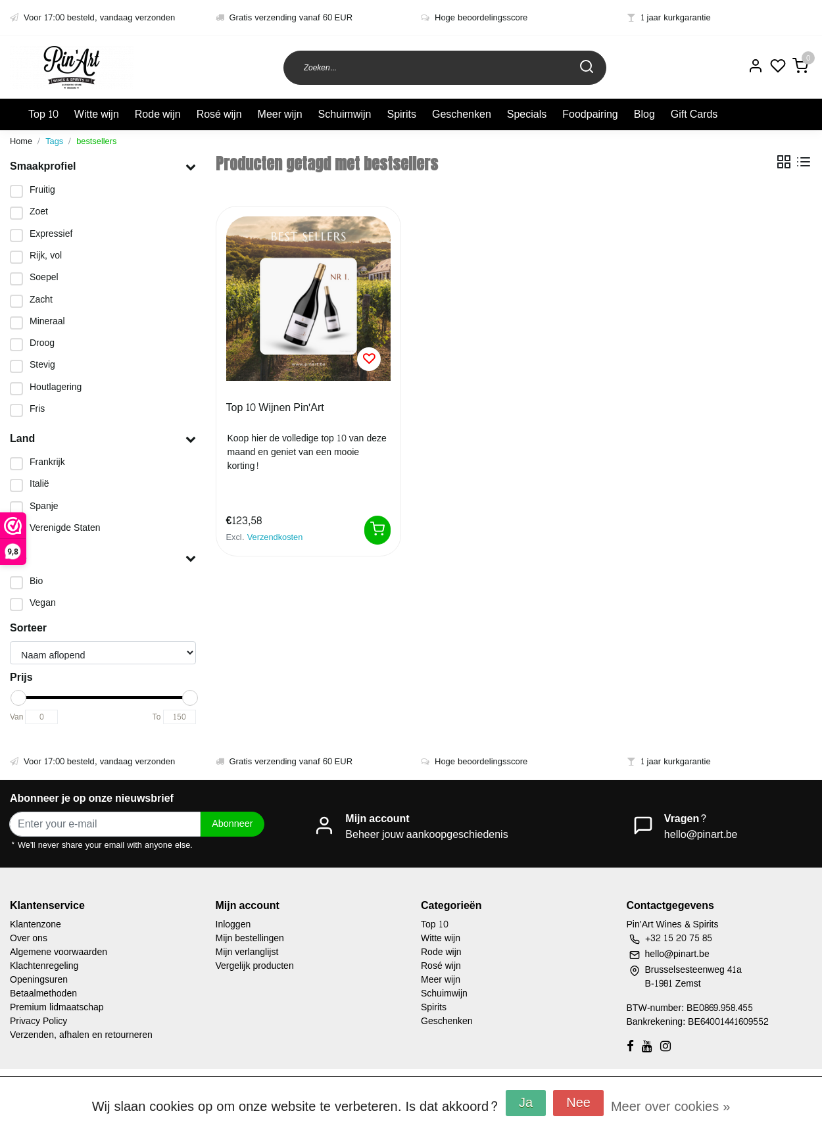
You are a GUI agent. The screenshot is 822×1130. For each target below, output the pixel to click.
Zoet (39, 211)
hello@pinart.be (701, 834)
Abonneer (232, 823)
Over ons (28, 938)
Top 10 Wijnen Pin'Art (275, 408)
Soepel (44, 277)
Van (16, 717)
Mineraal (47, 321)
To (157, 717)
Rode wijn (158, 114)
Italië (39, 484)
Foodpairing (590, 114)
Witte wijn (96, 114)
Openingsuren (39, 979)
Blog (644, 114)
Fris (37, 409)
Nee (578, 1103)
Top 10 (43, 114)
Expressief (51, 234)
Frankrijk (47, 462)
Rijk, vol (46, 255)
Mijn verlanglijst (247, 952)
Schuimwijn (345, 114)
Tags (54, 141)
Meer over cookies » (670, 1107)
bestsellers (96, 141)
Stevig (42, 364)
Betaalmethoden (43, 993)
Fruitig (42, 190)
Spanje (44, 506)
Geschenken (461, 114)
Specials (526, 114)
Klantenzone (35, 924)
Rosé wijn (219, 114)
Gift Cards (694, 114)
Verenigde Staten (65, 528)
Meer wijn (280, 114)
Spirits (401, 114)
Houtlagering (56, 387)
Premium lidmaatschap (57, 1007)
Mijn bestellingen (250, 938)
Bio (36, 581)
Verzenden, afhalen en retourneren (81, 1035)
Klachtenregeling (44, 966)
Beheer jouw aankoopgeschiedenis (426, 834)
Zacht (41, 299)
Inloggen (233, 924)
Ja (526, 1103)
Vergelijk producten (255, 966)
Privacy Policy (38, 1021)
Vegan (43, 603)
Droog (42, 343)
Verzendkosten (275, 537)
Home (21, 141)
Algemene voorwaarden (58, 952)
